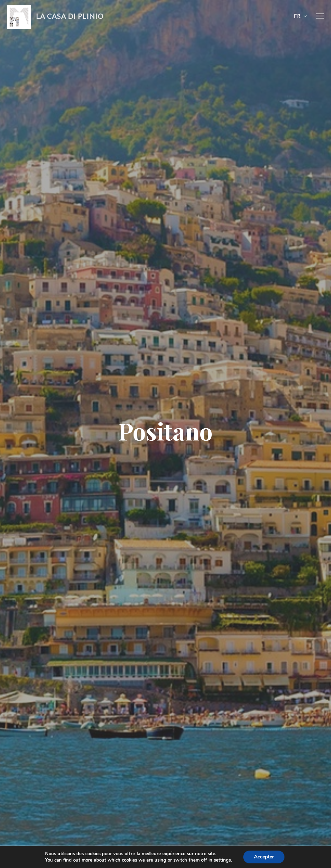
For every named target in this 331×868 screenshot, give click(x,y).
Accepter (264, 856)
